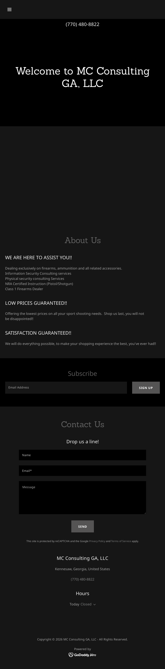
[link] (83, 654)
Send (82, 526)
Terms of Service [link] (121, 541)
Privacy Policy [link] (97, 541)
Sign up (146, 388)
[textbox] (66, 388)
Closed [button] (86, 604)
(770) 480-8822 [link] (82, 24)
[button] (23, 9)
